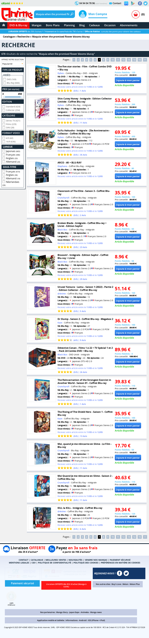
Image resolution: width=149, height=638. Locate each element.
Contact (117, 3)
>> (145, 59)
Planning (69, 25)
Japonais (13, 150)
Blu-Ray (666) (13, 82)
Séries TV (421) (13, 120)
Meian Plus (135, 584)
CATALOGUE (37, 559)
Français (13, 154)
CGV (34, 562)
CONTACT (23, 559)
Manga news (96, 612)
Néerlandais (10, 183)
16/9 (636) (10, 141)
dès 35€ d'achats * (25, 31)
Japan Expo (74, 612)
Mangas (36, 25)
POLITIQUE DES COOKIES (85, 562)
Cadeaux (94, 25)
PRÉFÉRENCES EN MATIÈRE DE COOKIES (120, 562)
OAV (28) (10, 127)
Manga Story (62, 612)
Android (82, 620)
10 (112, 59)
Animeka (85, 612)
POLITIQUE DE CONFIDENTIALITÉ (54, 562)
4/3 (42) (9, 137)
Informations (72, 620)
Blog (82, 25)
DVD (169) (11, 78)
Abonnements (128, 25)
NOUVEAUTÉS (75, 559)
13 (129, 59)
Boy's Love (116, 584)
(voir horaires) (101, 3)
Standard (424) (13, 106)
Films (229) (11, 123)
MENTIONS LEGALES (19, 562)
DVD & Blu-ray (18, 25)
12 (123, 59)
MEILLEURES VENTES (55, 559)
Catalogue (9, 36)
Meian (125, 584)
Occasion (110, 25)
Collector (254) (13, 109)
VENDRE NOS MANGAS (96, 559)
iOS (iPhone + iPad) (96, 620)
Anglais (12, 157)
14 (134, 59)
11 (118, 59)
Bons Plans (53, 25)
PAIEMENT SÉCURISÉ (120, 559)
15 (139, 59)
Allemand (13, 161)
